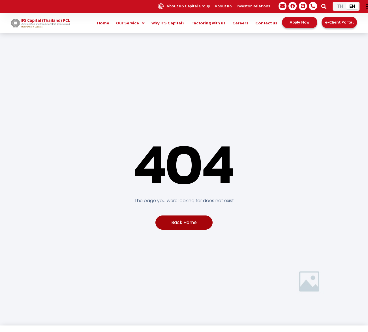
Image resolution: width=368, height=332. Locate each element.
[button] (323, 6)
